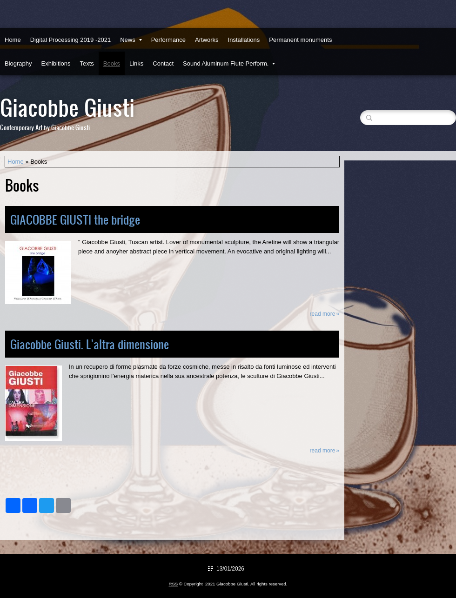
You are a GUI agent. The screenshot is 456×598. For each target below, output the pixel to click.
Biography (18, 63)
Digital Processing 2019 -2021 (70, 39)
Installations (244, 39)
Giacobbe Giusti (67, 107)
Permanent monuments (300, 39)
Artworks (207, 39)
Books (111, 63)
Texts (87, 63)
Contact (163, 63)
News (131, 39)
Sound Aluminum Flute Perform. (229, 63)
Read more (322, 314)
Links (136, 63)
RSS (173, 583)
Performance (168, 39)
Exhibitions (56, 63)
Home (13, 39)
